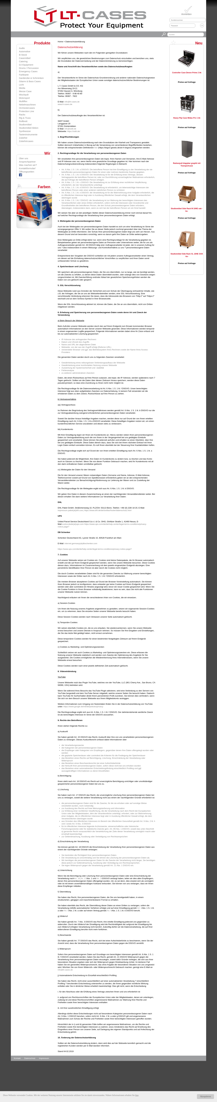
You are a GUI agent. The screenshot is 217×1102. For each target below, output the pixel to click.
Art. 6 (139, 908)
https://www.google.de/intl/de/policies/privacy (83, 706)
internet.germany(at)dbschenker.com (80, 543)
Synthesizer (25, 131)
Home (61, 41)
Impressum (44, 1058)
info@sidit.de (70, 129)
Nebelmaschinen (27, 104)
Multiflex (23, 101)
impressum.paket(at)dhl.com (70, 510)
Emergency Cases (28, 71)
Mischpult (23, 94)
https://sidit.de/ (73, 131)
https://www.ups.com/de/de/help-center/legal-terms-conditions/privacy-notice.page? (95, 549)
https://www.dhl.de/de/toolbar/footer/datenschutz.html (107, 510)
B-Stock (23, 54)
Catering (23, 61)
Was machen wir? (28, 165)
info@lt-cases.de (71, 102)
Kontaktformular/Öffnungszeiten (27, 170)
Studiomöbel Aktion (28, 128)
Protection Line (26, 111)
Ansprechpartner (27, 161)
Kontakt (17, 1058)
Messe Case (25, 91)
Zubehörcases (26, 141)
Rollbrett (23, 121)
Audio (22, 48)
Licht (21, 84)
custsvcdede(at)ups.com (73, 524)
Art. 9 (66, 910)
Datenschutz (30, 1058)
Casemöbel (24, 58)
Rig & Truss (25, 118)
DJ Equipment (26, 64)
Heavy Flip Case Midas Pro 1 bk (186, 118)
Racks (22, 114)
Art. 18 (99, 878)
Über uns (23, 158)
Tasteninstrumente (28, 134)
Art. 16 (77, 878)
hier (95, 147)
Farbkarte (24, 74)
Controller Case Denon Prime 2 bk (186, 73)
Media (22, 88)
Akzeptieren (205, 1096)
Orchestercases (27, 108)
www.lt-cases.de (65, 104)
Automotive (24, 51)
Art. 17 (83, 878)
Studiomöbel (25, 124)
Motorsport (24, 98)
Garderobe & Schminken (31, 78)
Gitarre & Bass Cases (30, 81)
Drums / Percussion (29, 68)
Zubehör (23, 138)
